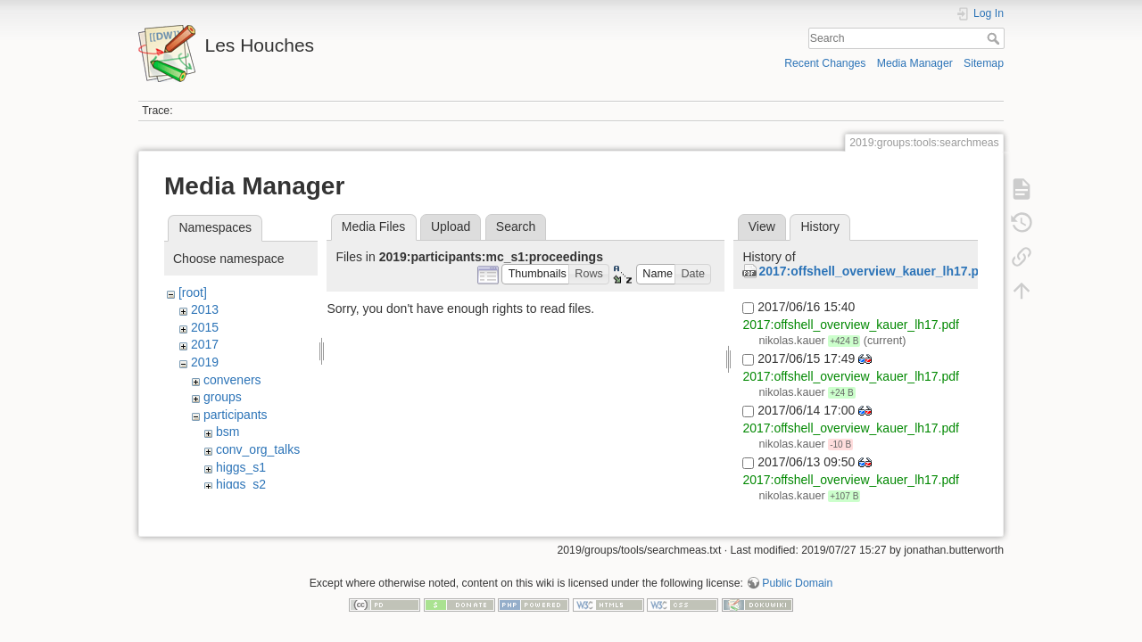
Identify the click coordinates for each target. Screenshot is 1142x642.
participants (235, 414)
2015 (205, 327)
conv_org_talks (258, 449)
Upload (450, 226)
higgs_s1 (241, 467)
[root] (192, 292)
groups (222, 397)
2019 (205, 362)
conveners (232, 380)
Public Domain (797, 583)
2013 (205, 309)
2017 (205, 344)
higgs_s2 (241, 484)
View (762, 226)
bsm (227, 431)
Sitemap (984, 63)
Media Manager (915, 63)
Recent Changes (824, 63)
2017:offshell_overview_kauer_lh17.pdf (874, 271)
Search (995, 38)
